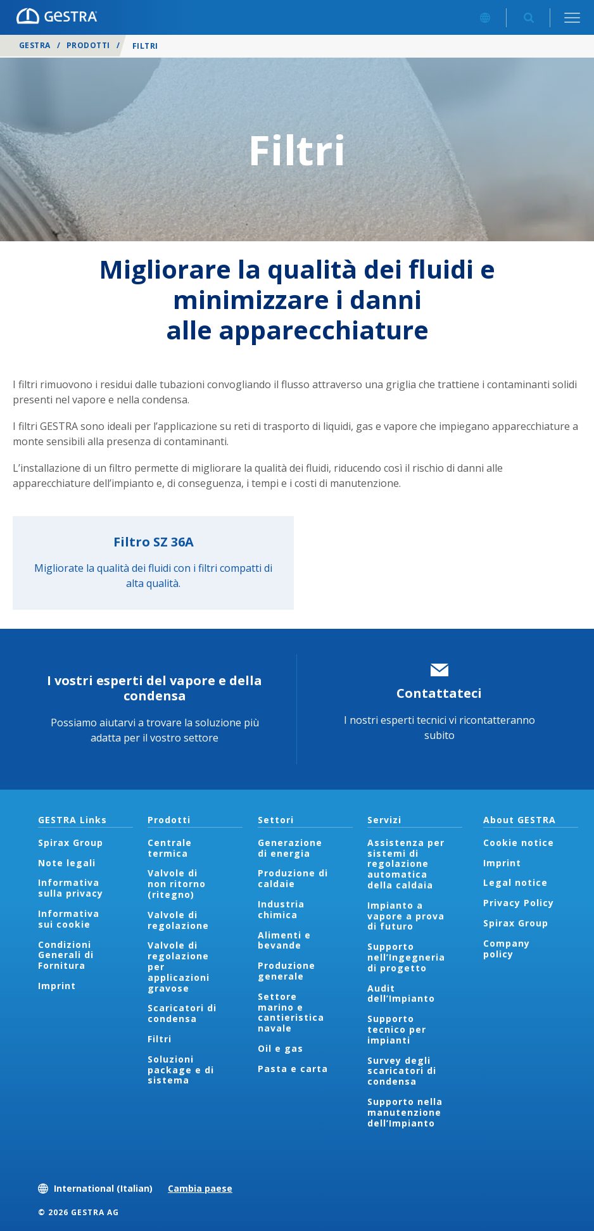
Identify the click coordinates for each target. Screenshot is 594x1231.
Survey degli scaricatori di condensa (401, 1071)
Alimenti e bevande (284, 940)
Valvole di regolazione (178, 920)
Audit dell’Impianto (401, 993)
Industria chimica (281, 909)
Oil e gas (280, 1048)
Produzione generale (286, 970)
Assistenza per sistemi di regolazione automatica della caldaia (406, 863)
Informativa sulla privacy (70, 887)
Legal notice (515, 882)
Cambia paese (200, 1188)
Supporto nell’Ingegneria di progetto (406, 957)
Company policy (506, 948)
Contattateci (439, 693)
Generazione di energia (290, 847)
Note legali (67, 863)
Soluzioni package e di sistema (181, 1070)
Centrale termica (170, 847)
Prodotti (88, 45)
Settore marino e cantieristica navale (291, 1012)
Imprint (57, 986)
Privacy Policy (518, 903)
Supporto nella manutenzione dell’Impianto (405, 1112)
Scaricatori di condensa (182, 1013)
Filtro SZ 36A (153, 541)
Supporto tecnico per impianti (396, 1029)
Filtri (160, 1039)
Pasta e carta (293, 1069)
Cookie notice (518, 842)
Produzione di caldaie (293, 878)
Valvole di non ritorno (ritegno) (177, 883)
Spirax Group (70, 842)
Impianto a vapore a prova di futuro (406, 916)
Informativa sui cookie (68, 918)
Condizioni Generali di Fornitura (66, 955)
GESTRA (35, 45)
